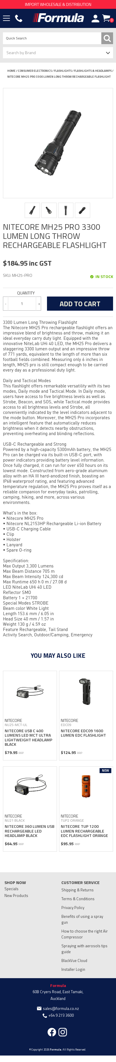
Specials (11, 889)
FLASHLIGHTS (63, 71)
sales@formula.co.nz (61, 1008)
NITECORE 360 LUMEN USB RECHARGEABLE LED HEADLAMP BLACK (29, 830)
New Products (16, 895)
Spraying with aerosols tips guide (84, 949)
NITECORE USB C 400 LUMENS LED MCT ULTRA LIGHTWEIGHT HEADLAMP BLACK (28, 737)
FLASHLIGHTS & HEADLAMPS (93, 71)
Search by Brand (21, 52)
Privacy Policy (72, 907)
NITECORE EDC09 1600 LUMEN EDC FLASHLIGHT (83, 733)
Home (11, 71)
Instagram (62, 1032)
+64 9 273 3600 (61, 1015)
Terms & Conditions (78, 899)
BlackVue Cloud (74, 960)
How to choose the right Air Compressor (84, 934)
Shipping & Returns (77, 890)
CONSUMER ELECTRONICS (35, 71)
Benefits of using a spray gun (82, 919)
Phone (19, 18)
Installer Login (73, 969)
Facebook (52, 1032)
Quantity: (22, 293)
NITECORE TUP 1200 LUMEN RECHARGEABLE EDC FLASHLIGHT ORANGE (84, 830)
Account (95, 18)
